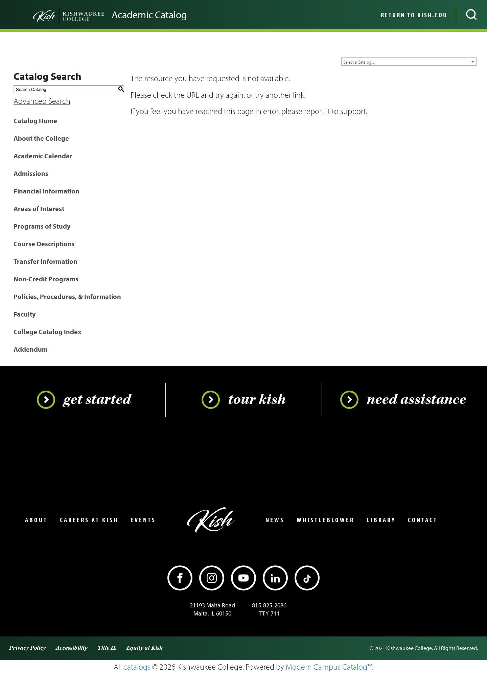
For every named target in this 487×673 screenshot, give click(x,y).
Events (143, 519)
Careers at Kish (89, 519)
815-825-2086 (269, 605)
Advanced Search (42, 101)
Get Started (84, 400)
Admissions (31, 173)
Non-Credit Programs (46, 279)
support (353, 111)
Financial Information (46, 191)
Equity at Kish (144, 648)
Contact (423, 519)
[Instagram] (211, 577)
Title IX (106, 648)
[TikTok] (307, 577)
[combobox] (409, 61)
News (274, 519)
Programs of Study (42, 226)
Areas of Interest (39, 208)
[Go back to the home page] (57, 14)
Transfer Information (45, 261)
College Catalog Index (47, 331)
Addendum (31, 349)
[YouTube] (243, 577)
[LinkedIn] (275, 577)
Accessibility (71, 648)
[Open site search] (471, 14)
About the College (41, 138)
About (36, 519)
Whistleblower (325, 519)
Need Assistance (403, 400)
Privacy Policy (27, 648)
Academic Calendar (43, 156)
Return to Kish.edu (414, 15)
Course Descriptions (44, 243)
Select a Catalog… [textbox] (359, 62)
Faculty (25, 314)
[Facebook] (179, 577)
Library (381, 519)
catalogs (136, 667)
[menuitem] (413, 14)
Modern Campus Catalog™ (329, 667)
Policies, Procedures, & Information (67, 296)
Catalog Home (35, 120)
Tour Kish (244, 400)
